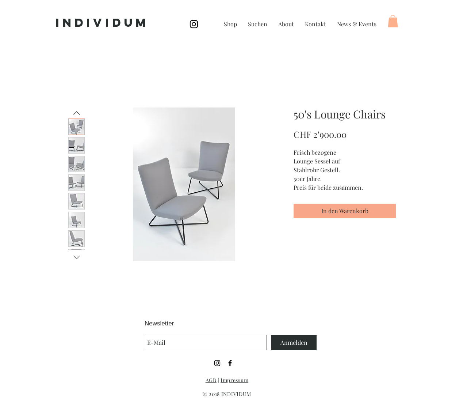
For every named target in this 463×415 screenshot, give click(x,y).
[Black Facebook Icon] (230, 363)
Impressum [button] (234, 380)
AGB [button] (211, 380)
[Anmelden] (294, 342)
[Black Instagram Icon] (193, 24)
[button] (393, 21)
